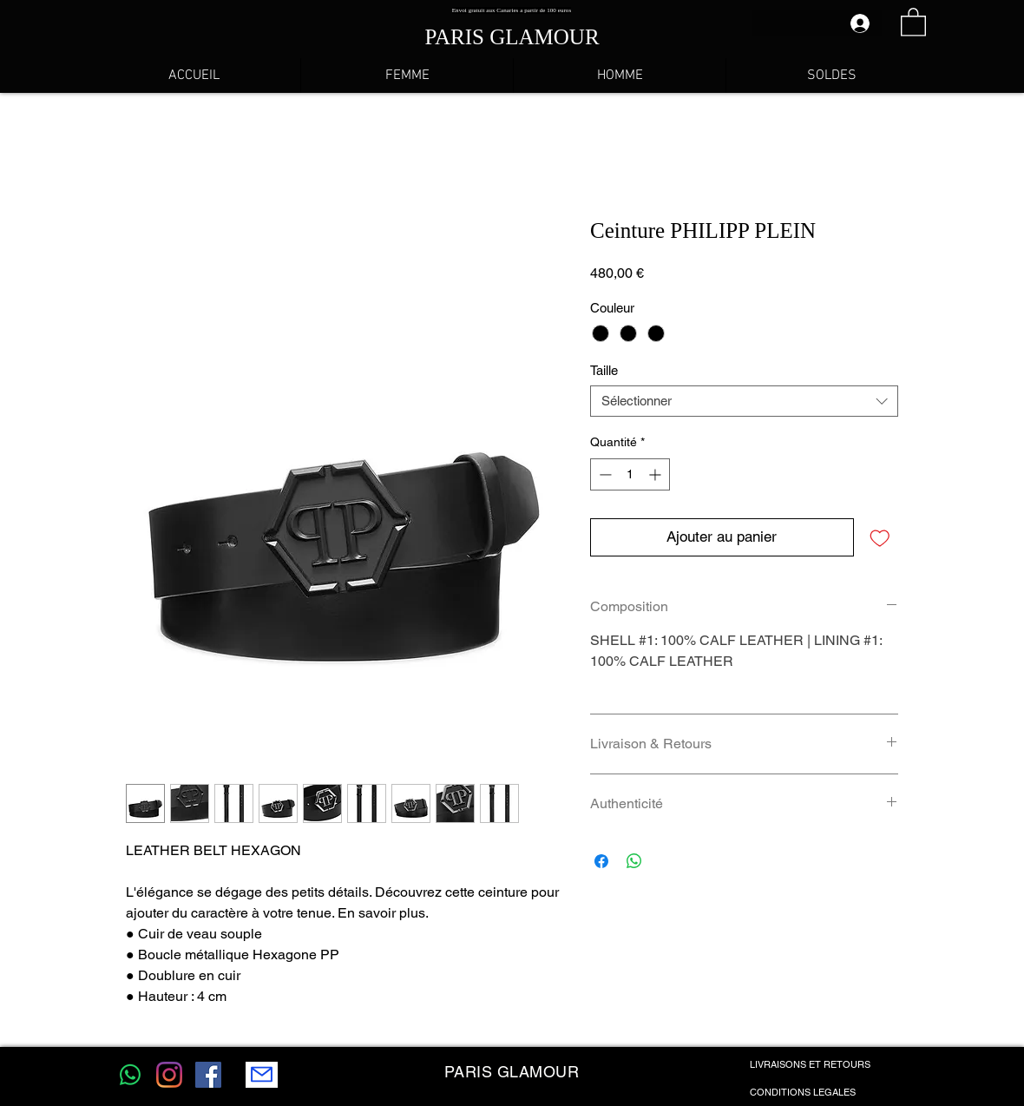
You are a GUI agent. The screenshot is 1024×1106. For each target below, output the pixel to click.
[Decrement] (603, 474)
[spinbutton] (630, 474)
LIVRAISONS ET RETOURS (810, 1064)
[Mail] (262, 1075)
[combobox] (744, 401)
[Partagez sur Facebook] (601, 861)
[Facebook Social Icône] (208, 1075)
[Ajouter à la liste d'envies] (880, 537)
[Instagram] (169, 1075)
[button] (913, 21)
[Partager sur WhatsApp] (634, 861)
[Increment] (656, 474)
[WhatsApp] (130, 1075)
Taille (604, 370)
